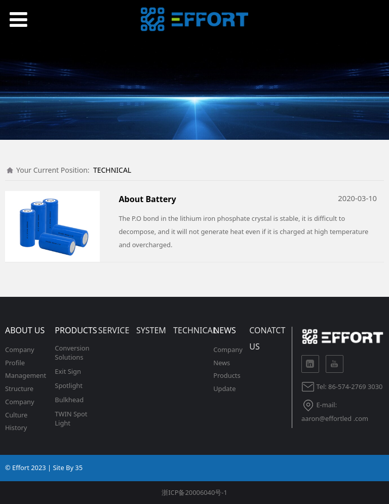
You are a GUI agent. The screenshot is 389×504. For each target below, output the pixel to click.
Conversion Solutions (72, 352)
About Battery (147, 199)
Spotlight (69, 385)
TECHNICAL (112, 170)
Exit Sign (68, 371)
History (16, 427)
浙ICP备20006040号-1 (194, 492)
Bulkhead (69, 399)
